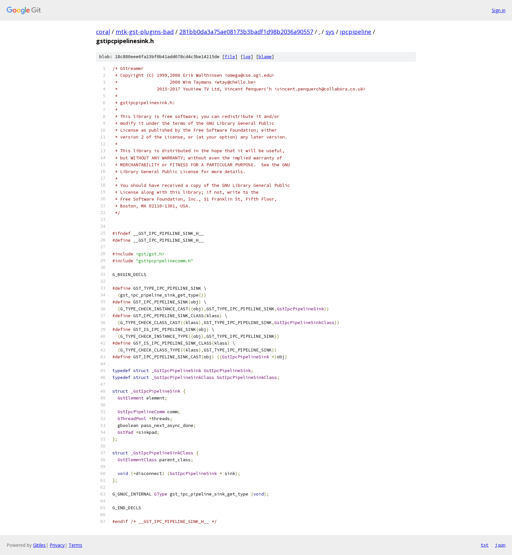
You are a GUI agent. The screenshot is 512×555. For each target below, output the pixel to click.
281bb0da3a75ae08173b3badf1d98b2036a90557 (246, 32)
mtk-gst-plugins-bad (145, 32)
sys (330, 32)
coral (103, 32)
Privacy (57, 545)
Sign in (498, 10)
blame (265, 56)
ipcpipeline (355, 32)
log (247, 56)
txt (484, 545)
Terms (75, 545)
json (500, 545)
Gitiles (39, 545)
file (230, 56)
